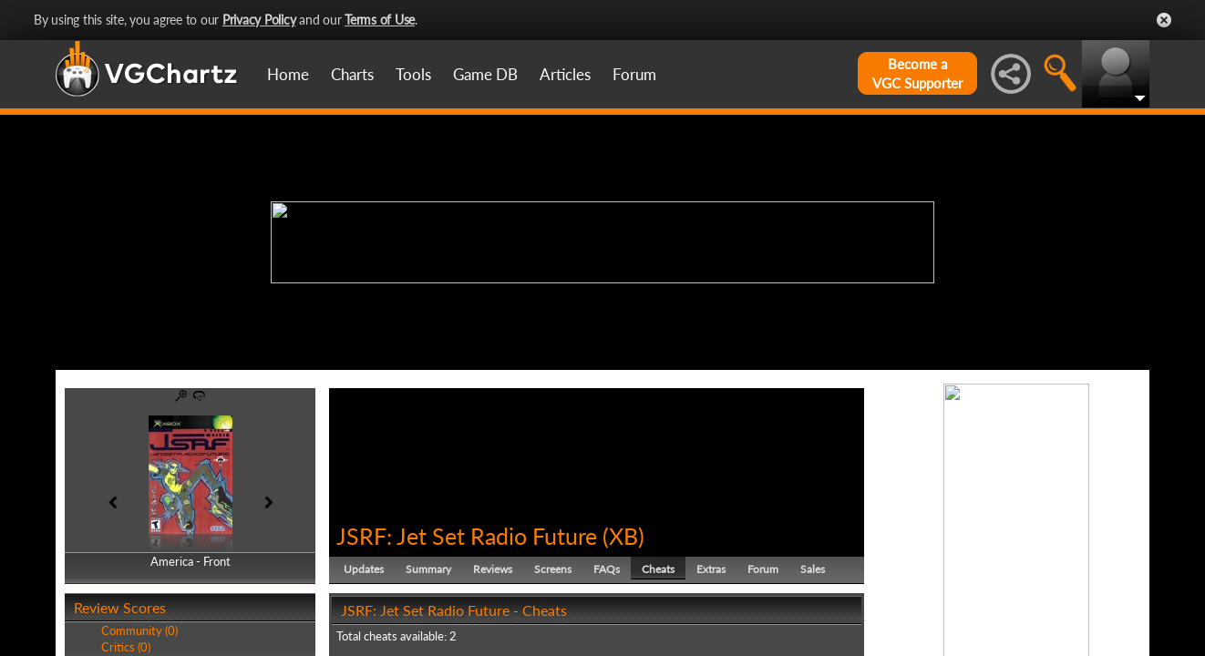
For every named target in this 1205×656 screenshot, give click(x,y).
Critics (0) (125, 647)
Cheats (658, 569)
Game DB (485, 74)
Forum (634, 74)
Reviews (492, 569)
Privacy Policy (259, 19)
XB (623, 535)
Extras (711, 569)
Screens (553, 569)
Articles (565, 74)
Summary (428, 569)
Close (1164, 20)
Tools (413, 74)
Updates (364, 569)
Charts (352, 74)
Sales (812, 569)
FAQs (606, 569)
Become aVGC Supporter (917, 73)
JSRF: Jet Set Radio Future (466, 535)
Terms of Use (380, 19)
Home (288, 74)
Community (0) (139, 630)
